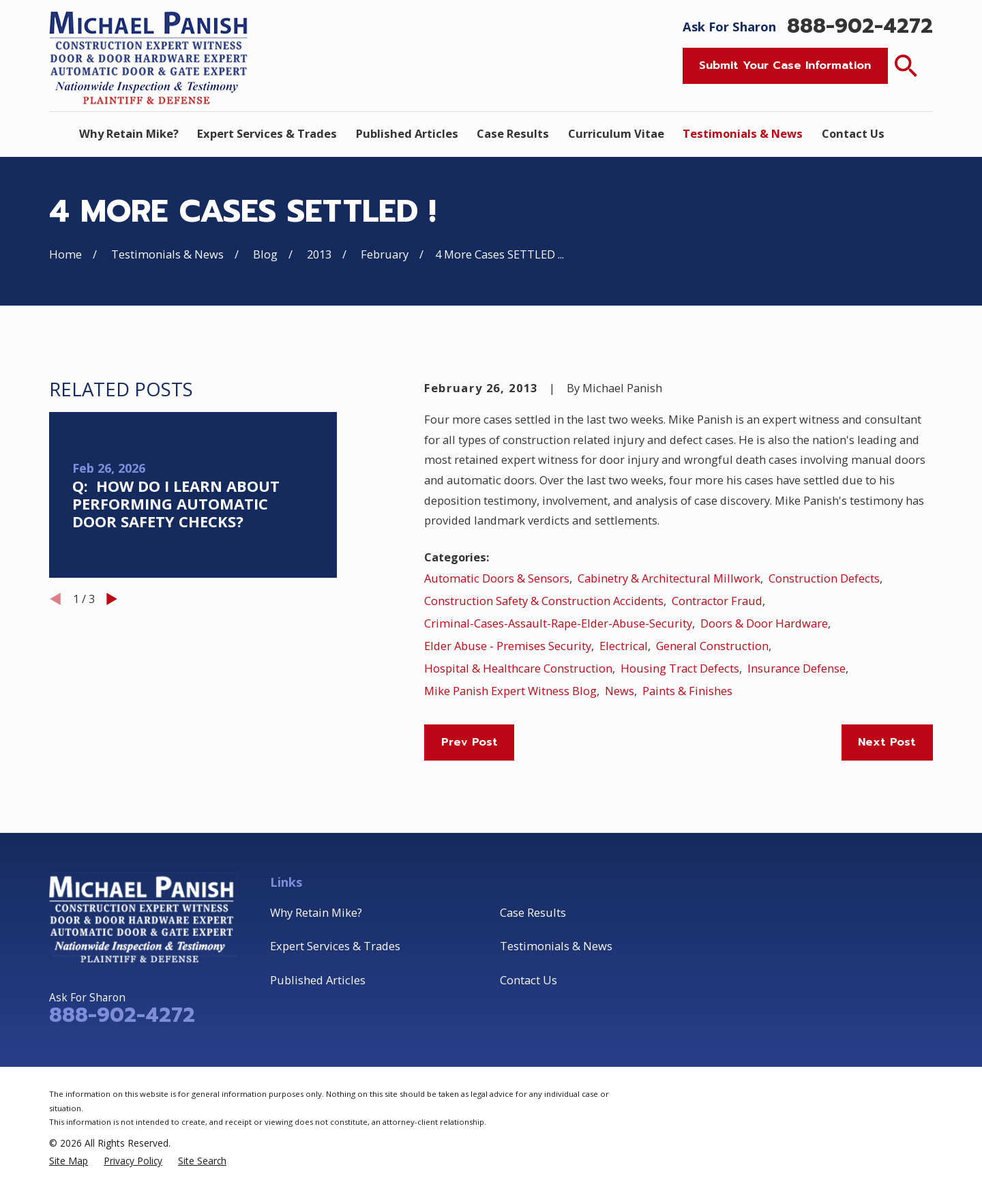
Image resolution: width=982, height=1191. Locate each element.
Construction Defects (824, 578)
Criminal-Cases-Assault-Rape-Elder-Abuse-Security (558, 623)
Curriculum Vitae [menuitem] (616, 133)
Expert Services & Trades (335, 946)
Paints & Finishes (687, 691)
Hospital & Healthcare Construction (518, 668)
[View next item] (112, 599)
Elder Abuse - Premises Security (507, 645)
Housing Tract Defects (680, 668)
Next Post (887, 741)
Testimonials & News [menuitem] (743, 133)
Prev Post (469, 741)
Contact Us (528, 980)
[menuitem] (68, 1160)
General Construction (712, 645)
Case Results (533, 912)
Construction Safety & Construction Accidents (544, 600)
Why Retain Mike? (316, 912)
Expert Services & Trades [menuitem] (267, 133)
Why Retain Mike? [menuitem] (129, 133)
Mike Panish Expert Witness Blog (510, 691)
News (619, 691)
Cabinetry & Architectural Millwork (669, 578)
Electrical (623, 645)
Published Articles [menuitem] (407, 133)
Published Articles (318, 980)
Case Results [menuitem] (513, 133)
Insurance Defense (796, 668)
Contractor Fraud (717, 600)
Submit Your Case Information (785, 65)
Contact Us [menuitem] (853, 133)
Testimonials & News (556, 946)
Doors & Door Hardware (764, 623)
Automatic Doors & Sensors (496, 578)
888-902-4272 (860, 26)
